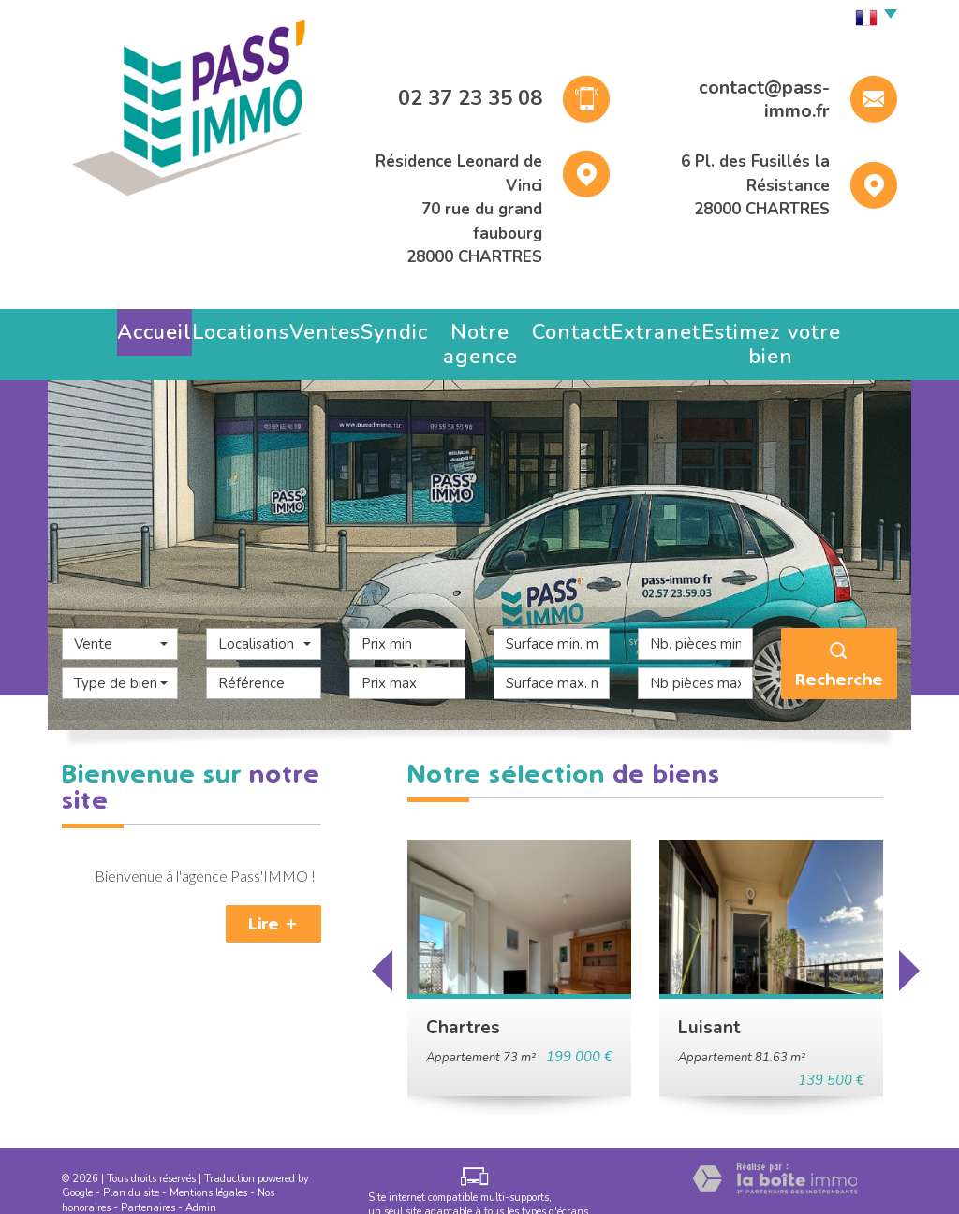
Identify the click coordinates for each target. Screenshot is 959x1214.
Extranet (665, 327)
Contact (581, 327)
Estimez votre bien (786, 327)
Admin (200, 1183)
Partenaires (148, 1183)
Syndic (382, 327)
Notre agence (479, 327)
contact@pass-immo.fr (764, 99)
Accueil (135, 327)
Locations (222, 327)
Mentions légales (208, 1168)
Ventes (307, 327)
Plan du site (131, 1168)
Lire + (273, 898)
